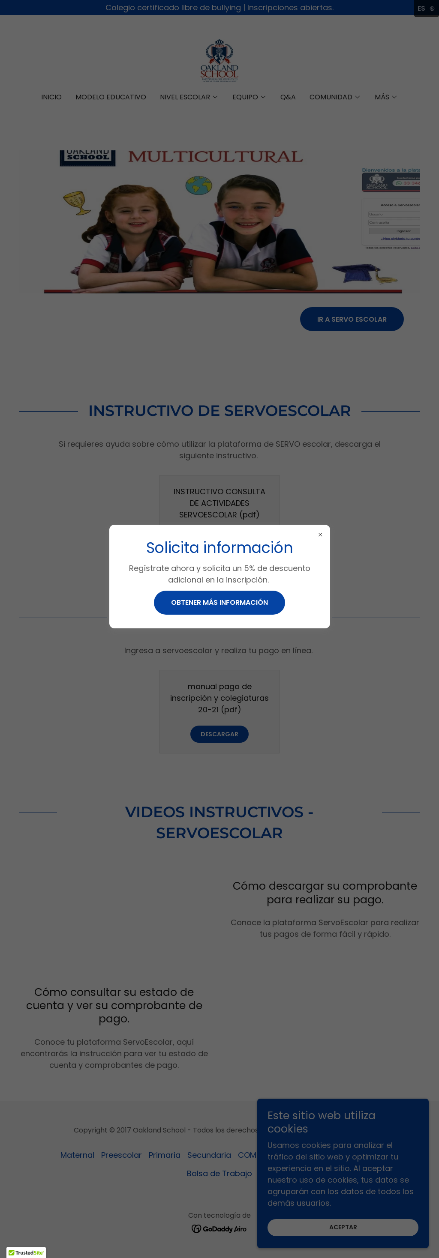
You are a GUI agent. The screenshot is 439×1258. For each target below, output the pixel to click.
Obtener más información (219, 602)
